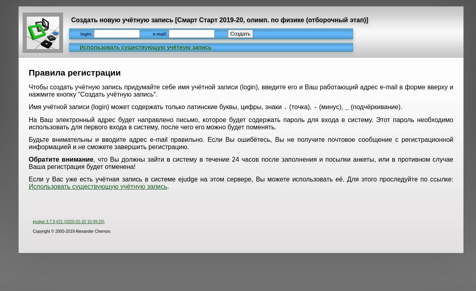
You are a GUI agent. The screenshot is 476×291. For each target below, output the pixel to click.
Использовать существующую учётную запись (146, 47)
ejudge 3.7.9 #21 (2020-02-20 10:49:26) (68, 223)
